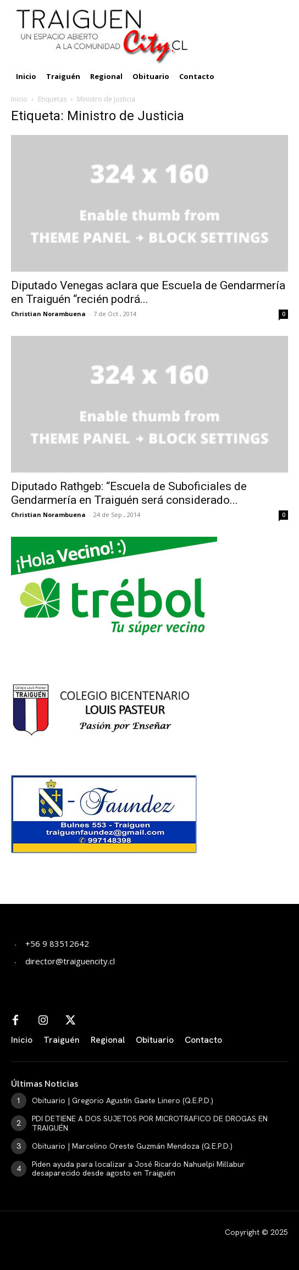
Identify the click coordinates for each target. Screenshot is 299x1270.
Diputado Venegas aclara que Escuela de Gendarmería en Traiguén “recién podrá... (148, 292)
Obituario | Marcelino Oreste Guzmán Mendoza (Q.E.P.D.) (132, 1146)
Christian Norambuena (48, 314)
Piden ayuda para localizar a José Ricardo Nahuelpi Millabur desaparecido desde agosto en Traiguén (138, 1168)
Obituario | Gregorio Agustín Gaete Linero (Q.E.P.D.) (122, 1100)
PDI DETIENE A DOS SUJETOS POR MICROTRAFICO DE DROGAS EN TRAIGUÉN (150, 1123)
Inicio (19, 99)
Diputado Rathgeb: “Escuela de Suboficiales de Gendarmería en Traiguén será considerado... (129, 493)
